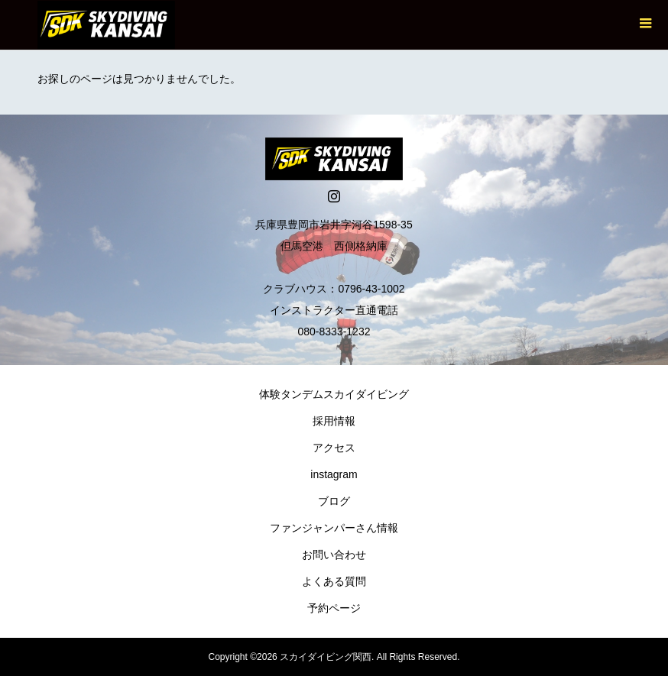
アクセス (334, 448)
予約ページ (334, 608)
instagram (333, 474)
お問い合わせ (334, 554)
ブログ (334, 501)
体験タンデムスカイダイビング (334, 394)
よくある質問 (334, 581)
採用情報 (334, 421)
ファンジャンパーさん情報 (334, 528)
